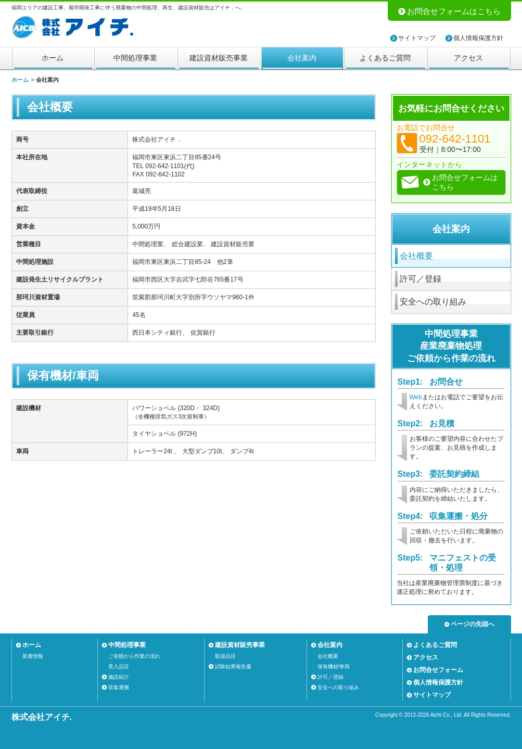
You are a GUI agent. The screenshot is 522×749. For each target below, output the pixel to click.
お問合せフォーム (438, 670)
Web (416, 397)
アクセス (468, 58)
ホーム (52, 58)
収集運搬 (118, 687)
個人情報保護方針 (478, 38)
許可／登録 (420, 278)
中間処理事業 (135, 58)
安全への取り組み (433, 301)
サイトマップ (417, 38)
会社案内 (301, 58)
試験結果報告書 (233, 666)
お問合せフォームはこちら (454, 11)
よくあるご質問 (385, 58)
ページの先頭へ (472, 624)
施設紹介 (118, 677)
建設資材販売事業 (218, 58)
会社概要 (416, 255)
